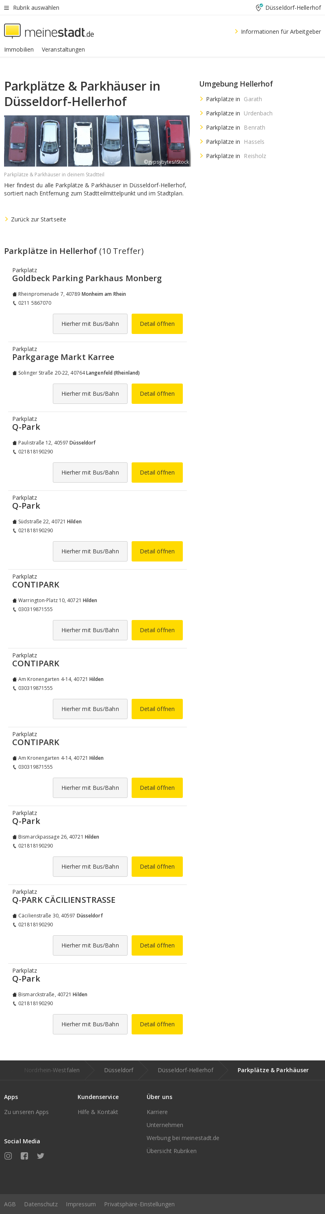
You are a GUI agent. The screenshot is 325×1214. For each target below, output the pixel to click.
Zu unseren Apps (26, 1112)
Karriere (157, 1112)
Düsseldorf (118, 1070)
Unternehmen (165, 1125)
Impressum (81, 1204)
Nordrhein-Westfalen (52, 1070)
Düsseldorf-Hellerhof (185, 1070)
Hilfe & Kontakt (98, 1112)
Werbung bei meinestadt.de (183, 1138)
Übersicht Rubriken (172, 1151)
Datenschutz (41, 1204)
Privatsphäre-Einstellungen (139, 1204)
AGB (10, 1204)
